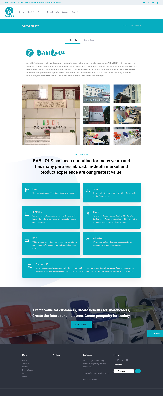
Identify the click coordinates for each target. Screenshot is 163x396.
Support (25, 373)
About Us (25, 364)
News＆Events (27, 370)
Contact (25, 376)
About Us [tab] (73, 40)
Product (25, 367)
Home (24, 360)
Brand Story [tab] (89, 40)
